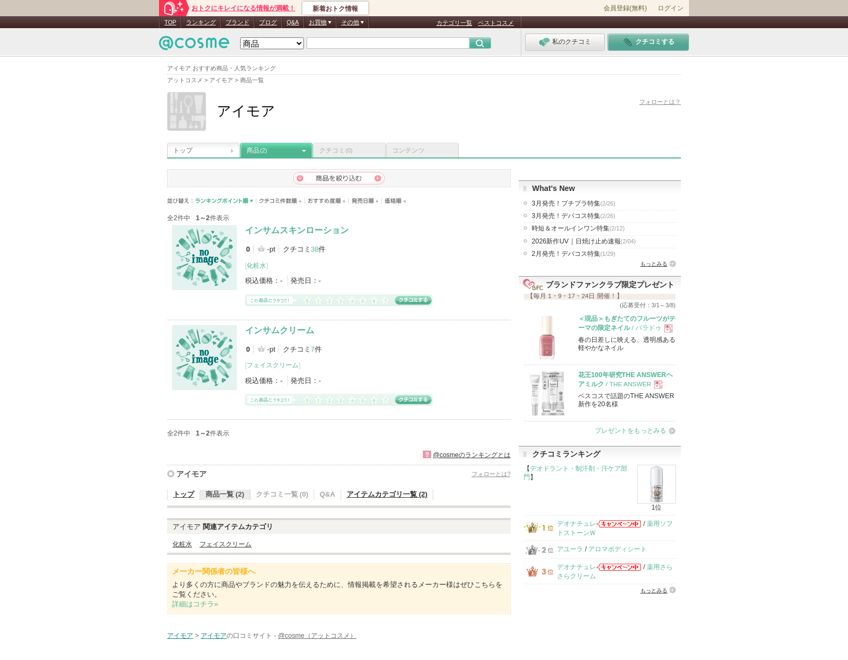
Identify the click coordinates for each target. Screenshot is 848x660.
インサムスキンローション (297, 230)
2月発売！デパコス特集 (573, 254)
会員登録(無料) (625, 8)
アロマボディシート (617, 549)
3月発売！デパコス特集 (573, 216)
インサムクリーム (279, 330)
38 (315, 249)
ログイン (671, 8)
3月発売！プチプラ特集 (573, 203)
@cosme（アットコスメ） (317, 635)
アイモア (191, 474)
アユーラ (570, 549)
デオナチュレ (576, 523)
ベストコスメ (496, 22)
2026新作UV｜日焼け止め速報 (584, 241)
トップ (183, 150)
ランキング (201, 22)
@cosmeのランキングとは (472, 455)
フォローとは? (491, 474)
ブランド (237, 22)
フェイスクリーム (273, 365)
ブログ (268, 22)
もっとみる (653, 264)
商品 (257, 150)
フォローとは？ (660, 101)
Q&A (293, 22)
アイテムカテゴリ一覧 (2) (387, 494)
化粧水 (256, 265)
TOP (170, 22)
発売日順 (365, 201)
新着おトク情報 (335, 8)
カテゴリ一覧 (454, 22)
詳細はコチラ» (195, 604)
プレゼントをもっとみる (630, 430)
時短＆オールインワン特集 (578, 228)
